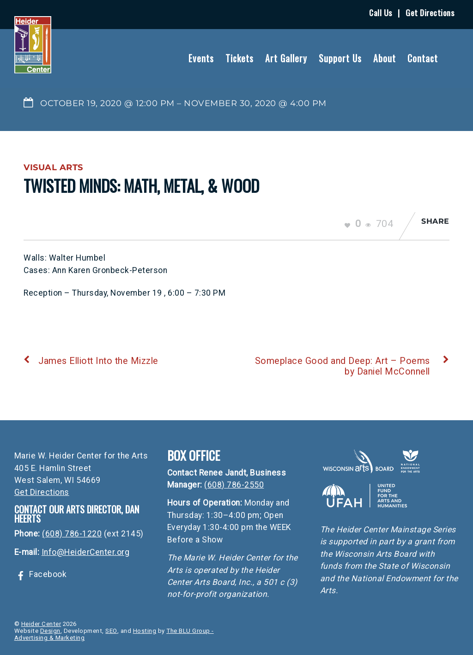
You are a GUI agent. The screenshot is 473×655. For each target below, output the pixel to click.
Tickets (239, 58)
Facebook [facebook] (40, 574)
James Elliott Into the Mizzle (91, 361)
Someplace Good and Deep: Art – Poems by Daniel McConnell (352, 366)
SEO (111, 630)
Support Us (340, 58)
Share (435, 221)
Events (201, 58)
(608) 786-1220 (72, 533)
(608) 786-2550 (234, 484)
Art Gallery (286, 58)
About (384, 58)
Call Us (380, 12)
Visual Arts (53, 167)
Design (50, 630)
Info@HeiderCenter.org (86, 552)
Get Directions (430, 12)
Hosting (145, 630)
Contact (422, 58)
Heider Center (41, 623)
